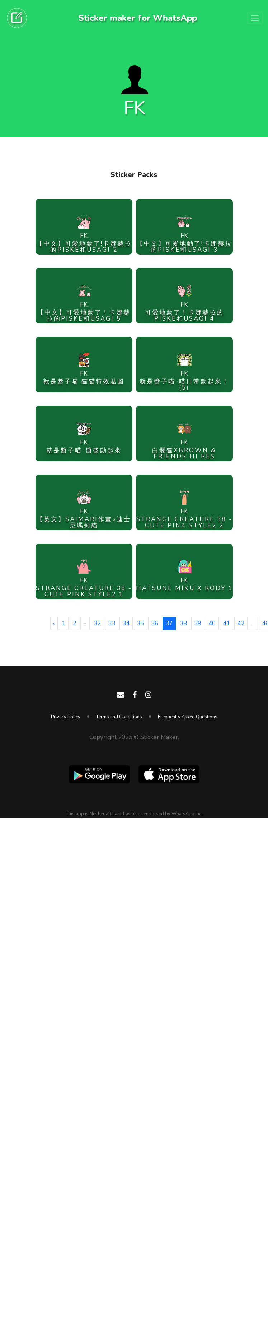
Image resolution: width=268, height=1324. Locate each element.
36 (154, 623)
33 (111, 623)
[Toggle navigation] (255, 18)
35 (140, 623)
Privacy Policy (65, 717)
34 (126, 623)
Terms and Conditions (119, 717)
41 (226, 623)
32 (97, 623)
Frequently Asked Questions (187, 717)
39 (197, 623)
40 (212, 623)
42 (240, 623)
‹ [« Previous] (54, 623)
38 (183, 623)
